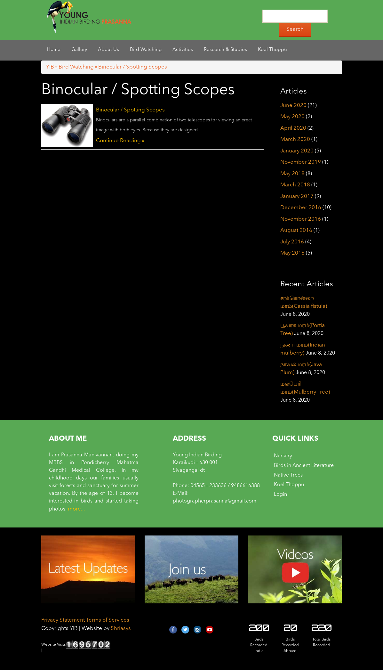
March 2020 (295, 139)
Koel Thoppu (272, 49)
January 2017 (297, 196)
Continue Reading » (120, 140)
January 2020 (297, 151)
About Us (108, 49)
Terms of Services (107, 620)
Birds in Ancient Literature (304, 465)
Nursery (283, 456)
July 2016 (292, 242)
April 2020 (293, 128)
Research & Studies (225, 49)
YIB (50, 67)
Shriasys (121, 628)
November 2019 (300, 162)
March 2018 (295, 185)
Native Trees (288, 475)
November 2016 (300, 219)
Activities (182, 49)
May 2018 (292, 173)
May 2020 (292, 116)
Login (280, 494)
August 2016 (296, 230)
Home (53, 49)
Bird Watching (146, 49)
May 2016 (292, 253)
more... (76, 509)
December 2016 (300, 207)
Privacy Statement (63, 620)
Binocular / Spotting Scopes (130, 110)
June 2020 (293, 105)
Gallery (79, 49)
